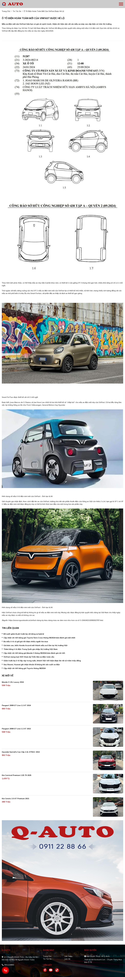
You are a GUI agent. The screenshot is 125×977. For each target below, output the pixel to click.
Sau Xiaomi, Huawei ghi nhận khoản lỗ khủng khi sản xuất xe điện (32, 664)
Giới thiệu (68, 956)
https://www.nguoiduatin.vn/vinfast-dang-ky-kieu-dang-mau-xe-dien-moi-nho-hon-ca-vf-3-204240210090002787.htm (56, 620)
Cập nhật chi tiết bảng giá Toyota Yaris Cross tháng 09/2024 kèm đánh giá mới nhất (39, 638)
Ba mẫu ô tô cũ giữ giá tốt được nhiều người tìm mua (26, 641)
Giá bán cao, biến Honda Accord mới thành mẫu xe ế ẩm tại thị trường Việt (36, 645)
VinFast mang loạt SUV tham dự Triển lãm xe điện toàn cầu (29, 657)
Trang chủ (47, 956)
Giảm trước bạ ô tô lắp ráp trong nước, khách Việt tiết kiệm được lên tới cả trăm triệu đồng (42, 661)
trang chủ (6, 11)
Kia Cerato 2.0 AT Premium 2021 (15, 798)
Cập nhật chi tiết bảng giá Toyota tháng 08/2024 (25, 668)
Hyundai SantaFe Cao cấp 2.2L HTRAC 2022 (21, 752)
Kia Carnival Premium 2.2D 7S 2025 (16, 775)
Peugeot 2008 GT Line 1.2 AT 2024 (16, 705)
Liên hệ (67, 959)
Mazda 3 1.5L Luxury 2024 (13, 682)
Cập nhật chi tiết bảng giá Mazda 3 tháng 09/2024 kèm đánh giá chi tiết (34, 653)
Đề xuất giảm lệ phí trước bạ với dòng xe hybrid (24, 634)
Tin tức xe (47, 959)
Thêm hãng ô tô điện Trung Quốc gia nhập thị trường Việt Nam (30, 649)
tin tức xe (17, 11)
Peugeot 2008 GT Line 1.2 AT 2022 (16, 729)
